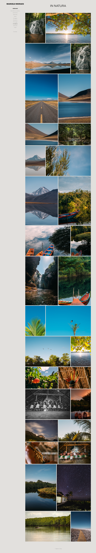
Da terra (15, 20)
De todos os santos (15, 10)
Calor (15, 16)
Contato (15, 31)
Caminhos (15, 12)
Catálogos (15, 8)
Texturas (15, 25)
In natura (15, 23)
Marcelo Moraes (15, 4)
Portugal (15, 22)
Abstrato (15, 14)
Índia (15, 27)
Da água (15, 18)
